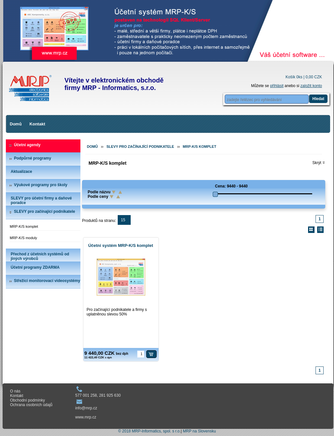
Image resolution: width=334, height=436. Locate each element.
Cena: (220, 186)
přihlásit (276, 85)
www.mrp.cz (85, 417)
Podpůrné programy (32, 158)
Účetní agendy (27, 145)
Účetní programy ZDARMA (35, 267)
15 (123, 220)
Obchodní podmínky (27, 400)
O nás (15, 391)
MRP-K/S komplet (24, 226)
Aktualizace (21, 171)
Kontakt (37, 124)
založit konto (311, 85)
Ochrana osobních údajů (31, 405)
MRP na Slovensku (199, 431)
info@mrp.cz (86, 408)
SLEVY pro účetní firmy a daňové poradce (41, 200)
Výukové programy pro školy (40, 185)
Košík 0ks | (303, 77)
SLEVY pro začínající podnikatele (44, 211)
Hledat (318, 98)
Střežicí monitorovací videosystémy (47, 280)
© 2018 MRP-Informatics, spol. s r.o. (149, 431)
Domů (16, 124)
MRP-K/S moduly (23, 238)
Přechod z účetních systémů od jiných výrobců (40, 256)
